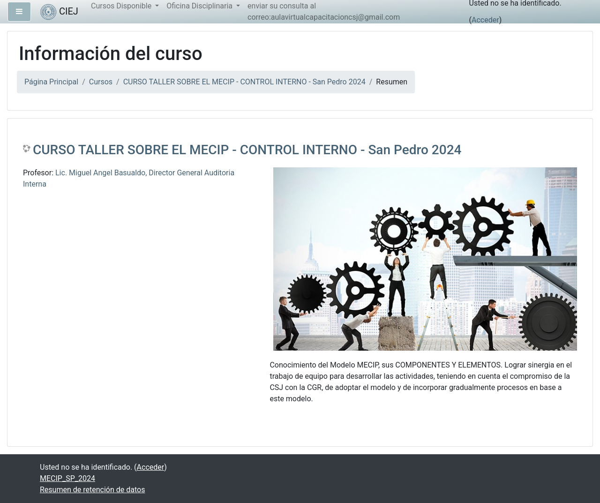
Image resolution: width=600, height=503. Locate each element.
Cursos (100, 81)
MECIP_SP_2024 (67, 478)
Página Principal (51, 81)
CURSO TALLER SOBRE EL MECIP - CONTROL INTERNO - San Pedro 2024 (244, 81)
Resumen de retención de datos (92, 489)
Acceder (485, 19)
